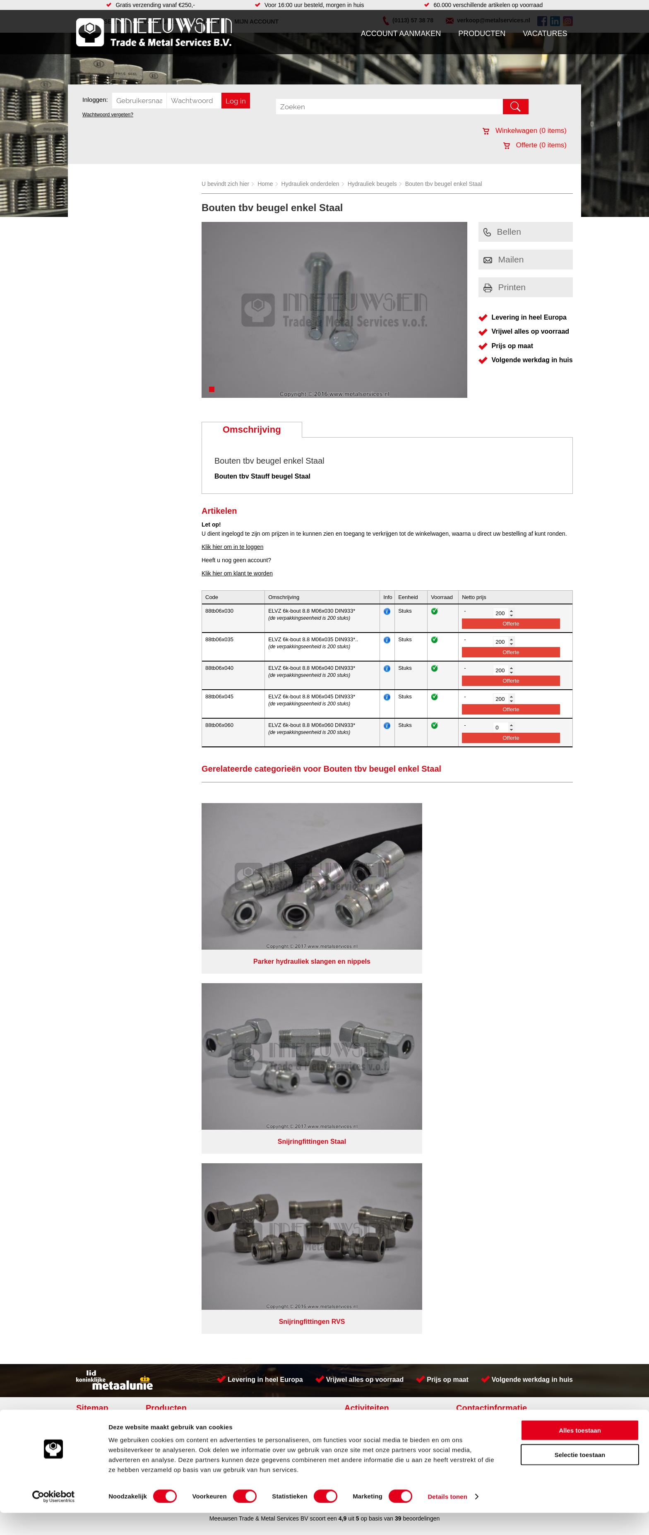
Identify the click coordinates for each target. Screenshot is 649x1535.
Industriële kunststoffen (181, 1058)
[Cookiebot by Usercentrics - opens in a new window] (53, 1519)
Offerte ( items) (535, 145)
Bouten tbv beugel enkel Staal (443, 183)
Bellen (502, 231)
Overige (247, 1058)
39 (398, 1097)
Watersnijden (365, 1016)
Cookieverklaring (476, 1076)
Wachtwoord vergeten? (107, 115)
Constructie (363, 1000)
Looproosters (254, 1025)
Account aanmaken (401, 33)
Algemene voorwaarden (412, 1076)
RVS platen (363, 1008)
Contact (90, 1041)
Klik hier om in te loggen (232, 547)
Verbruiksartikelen (174, 1041)
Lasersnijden (365, 1050)
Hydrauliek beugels (372, 183)
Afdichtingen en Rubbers (268, 1000)
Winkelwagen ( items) (525, 131)
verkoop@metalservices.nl (521, 1021)
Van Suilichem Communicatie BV (300, 1086)
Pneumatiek (166, 1033)
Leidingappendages (262, 1016)
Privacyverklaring (347, 1076)
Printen (504, 287)
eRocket (404, 1086)
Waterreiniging (255, 1050)
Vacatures (545, 33)
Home (265, 183)
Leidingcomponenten (178, 1025)
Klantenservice (99, 1025)
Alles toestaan (580, 1452)
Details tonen (447, 1518)
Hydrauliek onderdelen (310, 183)
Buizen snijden (367, 1058)
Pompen (247, 1033)
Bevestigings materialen (182, 1008)
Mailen (503, 259)
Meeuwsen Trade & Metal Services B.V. (231, 1076)
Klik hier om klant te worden (237, 573)
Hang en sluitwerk (260, 1008)
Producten (481, 33)
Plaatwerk (361, 1033)
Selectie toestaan (580, 1476)
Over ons (302, 1076)
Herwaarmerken (369, 1025)
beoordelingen (420, 1097)
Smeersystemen (172, 1050)
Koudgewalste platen (375, 1041)
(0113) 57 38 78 (507, 1014)
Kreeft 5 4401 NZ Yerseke (520, 1006)
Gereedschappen (259, 1041)
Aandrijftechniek (172, 1000)
